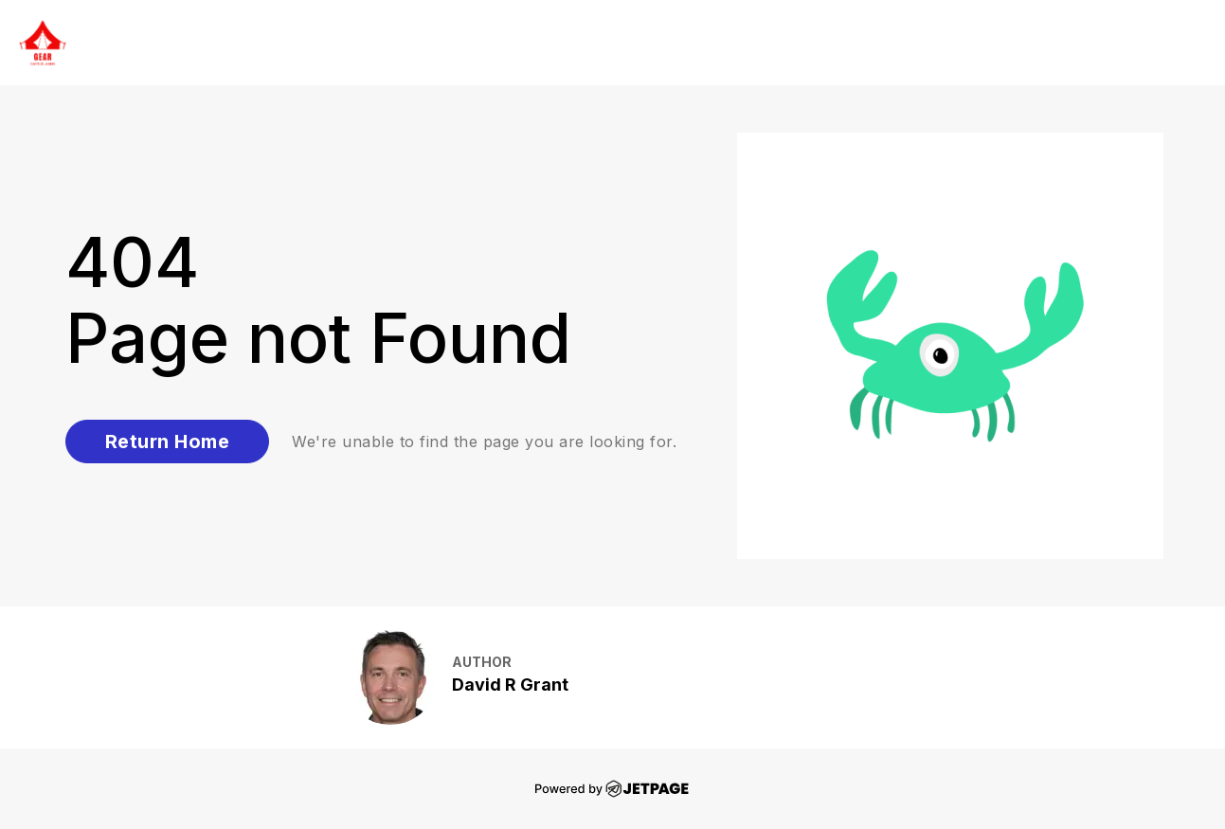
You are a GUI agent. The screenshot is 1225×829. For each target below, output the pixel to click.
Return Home (167, 441)
